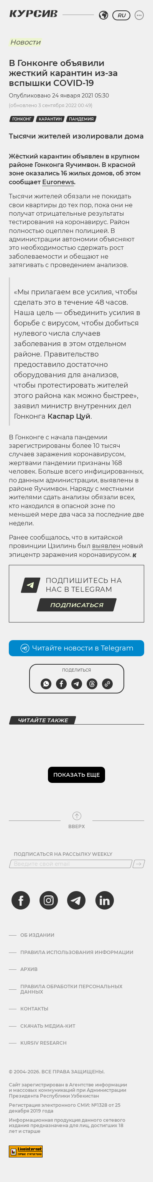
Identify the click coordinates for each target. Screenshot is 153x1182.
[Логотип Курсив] (33, 13)
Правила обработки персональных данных (71, 989)
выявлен (107, 546)
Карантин (50, 119)
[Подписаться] (138, 864)
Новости (25, 42)
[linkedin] (104, 900)
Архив (29, 969)
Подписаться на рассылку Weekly (63, 854)
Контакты (34, 1009)
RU (121, 15)
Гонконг (21, 119)
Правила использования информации (76, 952)
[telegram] (76, 900)
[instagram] (48, 900)
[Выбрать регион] (104, 15)
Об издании (37, 935)
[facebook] (21, 900)
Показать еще (76, 774)
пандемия (81, 119)
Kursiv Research (43, 1043)
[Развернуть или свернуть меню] (139, 15)
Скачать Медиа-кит (47, 1026)
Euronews (58, 182)
